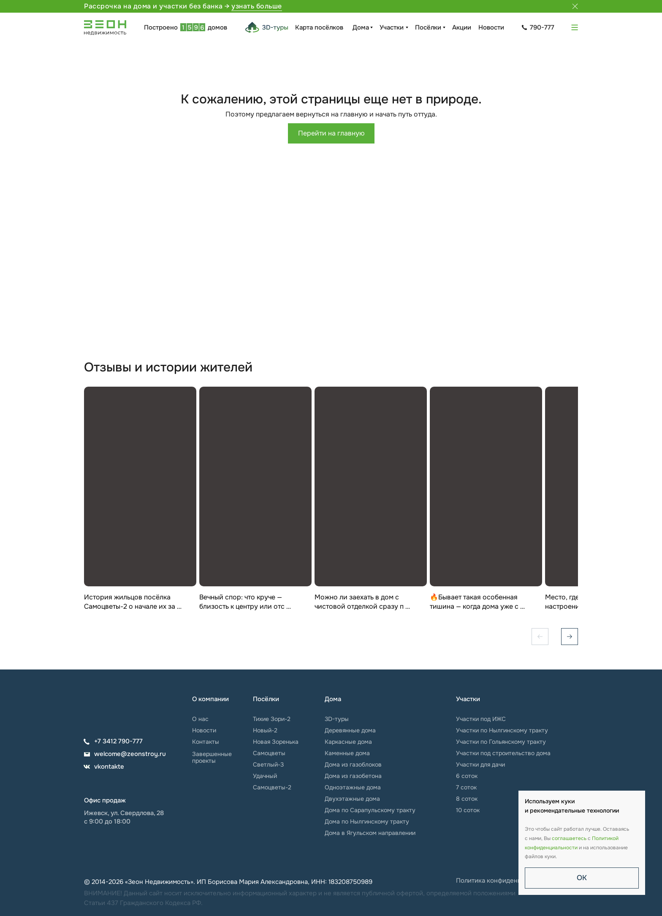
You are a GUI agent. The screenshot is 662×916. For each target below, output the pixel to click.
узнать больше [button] (256, 6)
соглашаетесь (569, 838)
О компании (210, 699)
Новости (491, 27)
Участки (392, 27)
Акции (461, 27)
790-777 (542, 27)
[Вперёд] (569, 636)
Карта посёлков (319, 27)
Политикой (605, 838)
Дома (361, 27)
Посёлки (428, 27)
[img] (109, 704)
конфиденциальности (551, 847)
